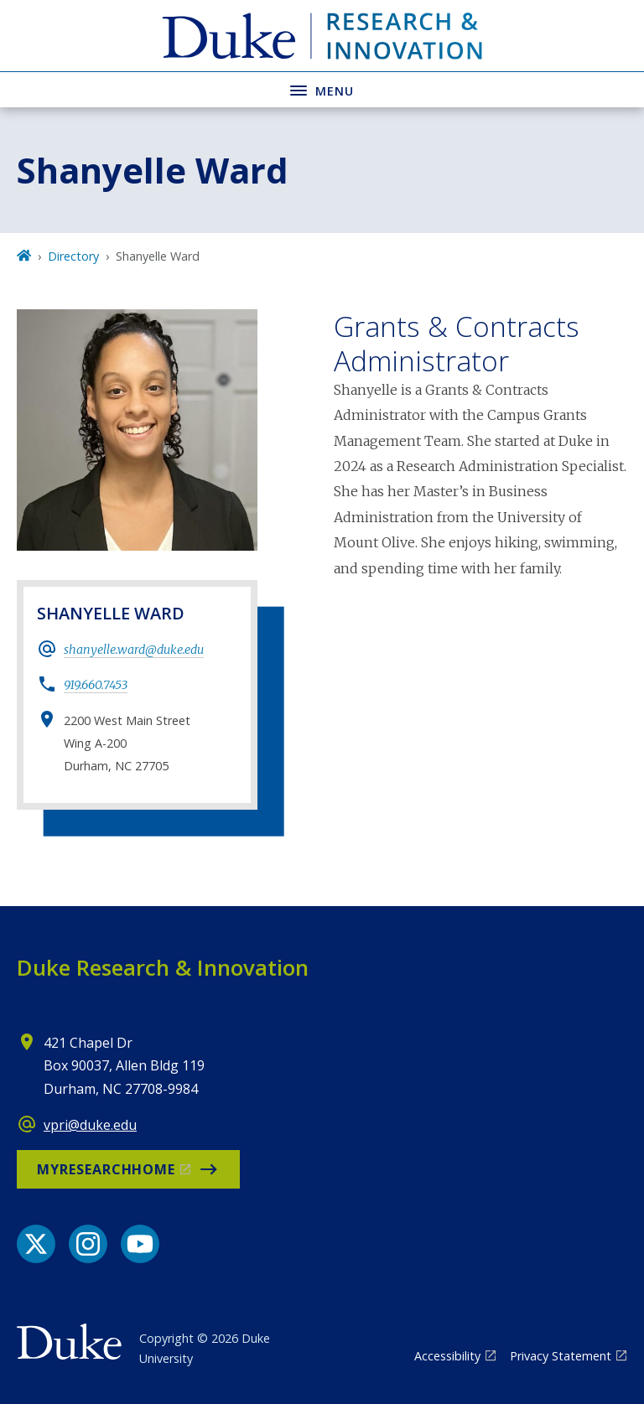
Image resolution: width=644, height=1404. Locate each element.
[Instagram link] (88, 1244)
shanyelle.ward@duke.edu (134, 649)
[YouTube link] (140, 1244)
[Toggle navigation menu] (322, 89)
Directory (73, 256)
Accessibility (447, 1356)
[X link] (36, 1244)
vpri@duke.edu (90, 1125)
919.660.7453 (95, 684)
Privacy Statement (560, 1356)
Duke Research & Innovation (163, 967)
